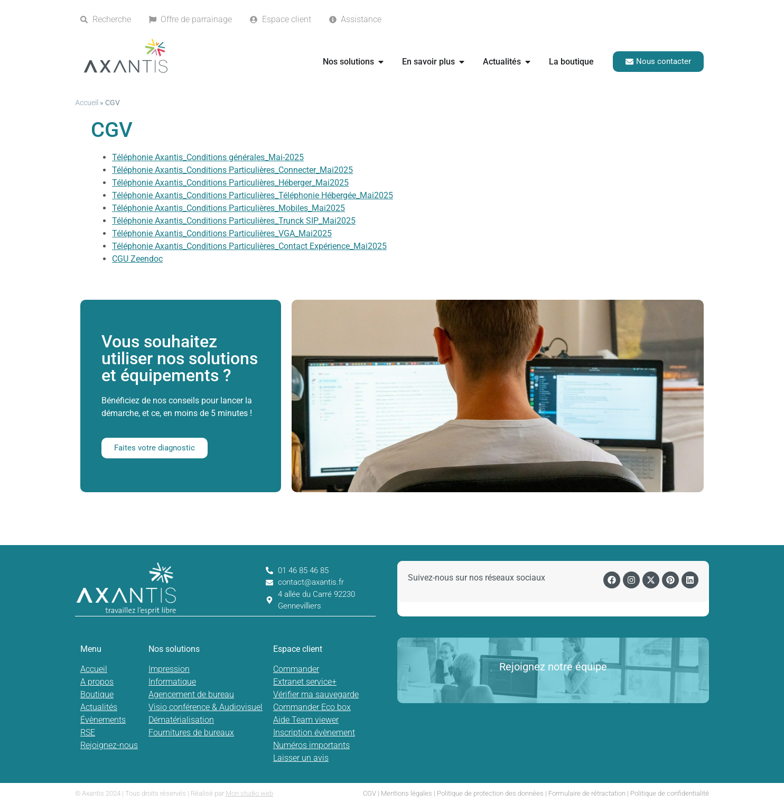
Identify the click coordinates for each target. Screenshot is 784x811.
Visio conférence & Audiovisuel (205, 707)
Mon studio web (249, 793)
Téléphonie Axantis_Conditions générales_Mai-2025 (208, 157)
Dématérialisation (181, 720)
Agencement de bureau (191, 694)
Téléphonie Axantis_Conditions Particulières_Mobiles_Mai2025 (228, 208)
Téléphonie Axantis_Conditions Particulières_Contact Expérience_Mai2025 (249, 246)
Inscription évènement (314, 732)
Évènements (103, 720)
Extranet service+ (305, 682)
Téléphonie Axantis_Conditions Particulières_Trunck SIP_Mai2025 (234, 221)
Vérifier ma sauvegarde (316, 694)
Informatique (172, 682)
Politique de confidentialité (669, 793)
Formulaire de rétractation (587, 793)
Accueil (86, 102)
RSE (87, 732)
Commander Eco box (312, 707)
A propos (97, 682)
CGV (369, 793)
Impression (169, 669)
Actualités (98, 707)
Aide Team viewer (306, 720)
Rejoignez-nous (109, 745)
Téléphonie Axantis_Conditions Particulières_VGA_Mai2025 (222, 233)
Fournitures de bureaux (191, 732)
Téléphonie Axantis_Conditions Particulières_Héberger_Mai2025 (230, 183)
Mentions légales (406, 793)
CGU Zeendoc (137, 259)
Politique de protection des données (490, 793)
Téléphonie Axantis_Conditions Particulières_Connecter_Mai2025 (232, 170)
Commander (296, 669)
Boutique (97, 694)
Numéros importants (311, 745)
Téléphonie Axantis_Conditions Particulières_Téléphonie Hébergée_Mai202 (250, 195)
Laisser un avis (301, 758)
